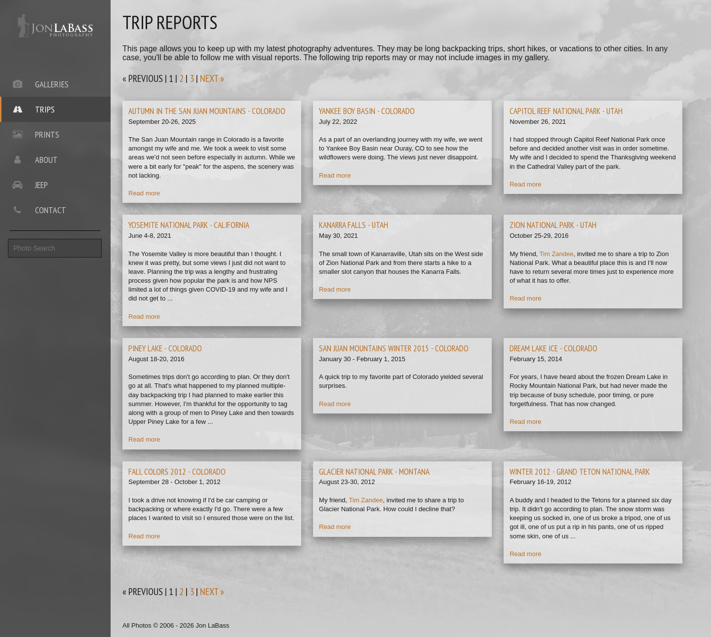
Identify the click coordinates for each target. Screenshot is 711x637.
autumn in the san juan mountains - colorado (206, 111)
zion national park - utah (553, 225)
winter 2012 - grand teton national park (580, 471)
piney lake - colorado (165, 348)
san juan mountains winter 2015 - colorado (394, 348)
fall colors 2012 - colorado (177, 471)
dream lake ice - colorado (553, 348)
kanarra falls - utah (353, 225)
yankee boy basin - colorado (367, 111)
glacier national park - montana (374, 471)
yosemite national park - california (188, 225)
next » (212, 78)
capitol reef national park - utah (566, 111)
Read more (144, 193)
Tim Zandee (557, 254)
